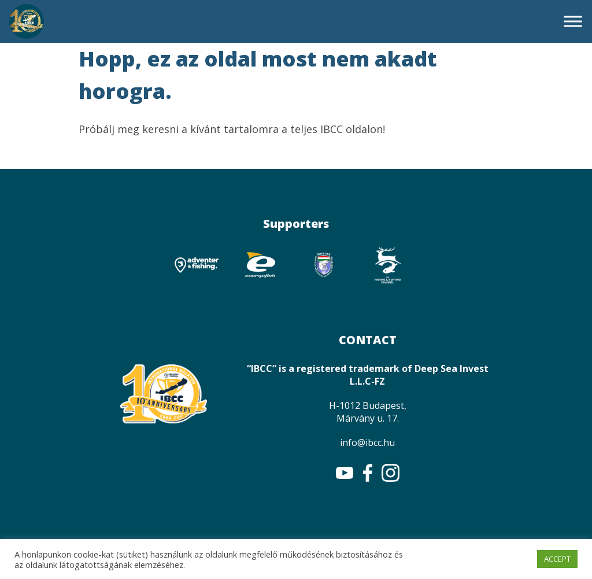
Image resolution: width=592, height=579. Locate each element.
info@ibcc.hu (367, 442)
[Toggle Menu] (573, 21)
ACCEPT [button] (557, 559)
